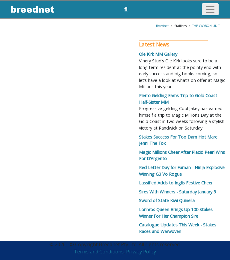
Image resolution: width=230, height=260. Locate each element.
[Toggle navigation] (210, 9)
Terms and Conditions (99, 251)
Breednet (162, 26)
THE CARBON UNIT (206, 26)
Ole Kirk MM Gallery (158, 54)
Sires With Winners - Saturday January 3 (177, 192)
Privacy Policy (141, 251)
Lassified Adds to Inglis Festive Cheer (176, 183)
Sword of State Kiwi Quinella (167, 200)
